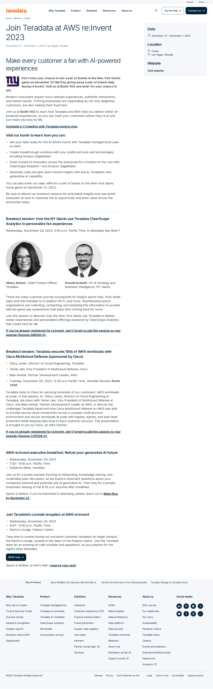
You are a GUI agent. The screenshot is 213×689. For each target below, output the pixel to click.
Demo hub (114, 646)
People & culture (151, 629)
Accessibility (178, 676)
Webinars (113, 641)
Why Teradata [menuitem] (57, 10)
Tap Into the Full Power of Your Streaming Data (124, 583)
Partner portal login (85, 646)
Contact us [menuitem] (194, 10)
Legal (149, 676)
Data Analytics (116, 611)
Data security (115, 629)
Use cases (80, 635)
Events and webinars (154, 646)
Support (190, 2)
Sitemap (98, 676)
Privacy (109, 676)
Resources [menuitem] (109, 10)
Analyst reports (14, 629)
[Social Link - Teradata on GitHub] (186, 606)
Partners (79, 641)
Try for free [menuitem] (171, 10)
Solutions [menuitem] (91, 10)
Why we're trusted (16, 605)
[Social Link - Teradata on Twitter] (200, 606)
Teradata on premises (52, 611)
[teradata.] (17, 11)
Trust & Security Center (19, 611)
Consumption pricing (51, 635)
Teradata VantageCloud (53, 605)
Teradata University (119, 635)
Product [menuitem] (75, 10)
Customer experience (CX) (89, 611)
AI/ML (111, 605)
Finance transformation (87, 617)
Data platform (116, 623)
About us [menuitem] (127, 10)
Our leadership (150, 611)
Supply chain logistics (86, 629)
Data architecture (118, 617)
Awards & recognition (18, 623)
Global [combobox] (201, 2)
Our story (147, 617)
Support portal (116, 658)
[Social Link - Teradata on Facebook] (186, 614)
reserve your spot (63, 566)
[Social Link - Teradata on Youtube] (179, 614)
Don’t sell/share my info (128, 676)
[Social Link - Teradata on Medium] (193, 606)
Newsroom (148, 658)
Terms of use (162, 676)
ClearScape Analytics (52, 623)
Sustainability (149, 623)
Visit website (155, 70)
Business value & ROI (18, 635)
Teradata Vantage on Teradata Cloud (169, 583)
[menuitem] (156, 10)
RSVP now (14, 557)
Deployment (13, 641)
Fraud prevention (84, 623)
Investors (147, 664)
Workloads (46, 629)
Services (79, 652)
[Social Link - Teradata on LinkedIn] (179, 606)
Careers (146, 641)
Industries (79, 605)
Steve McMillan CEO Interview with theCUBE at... (74, 583)
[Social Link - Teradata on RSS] (200, 614)
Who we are (149, 605)
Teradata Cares (151, 635)
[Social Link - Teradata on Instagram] (193, 614)
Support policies (196, 676)
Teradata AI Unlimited (52, 617)
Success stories (15, 617)
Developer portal (117, 652)
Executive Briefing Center (156, 652)
